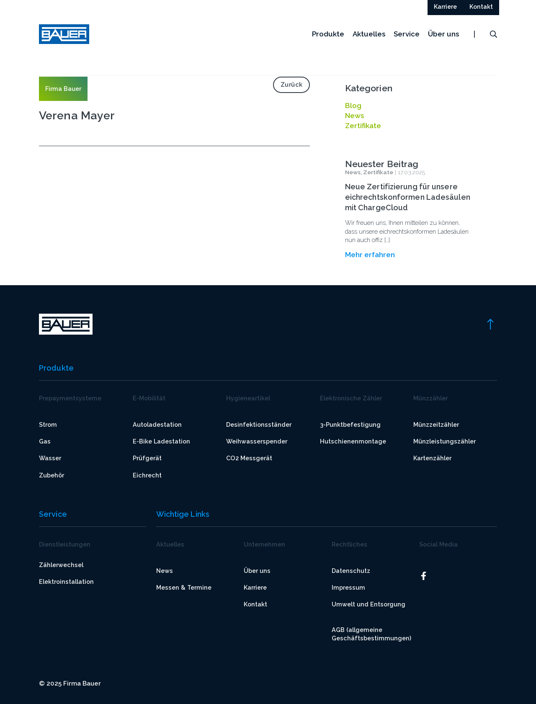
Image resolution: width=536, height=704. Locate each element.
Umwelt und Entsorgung (368, 604)
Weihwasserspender (256, 441)
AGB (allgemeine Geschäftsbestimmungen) (371, 634)
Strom (48, 424)
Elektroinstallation (66, 581)
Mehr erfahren (370, 254)
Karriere (255, 587)
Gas (45, 441)
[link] (490, 323)
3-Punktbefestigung (350, 424)
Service (407, 37)
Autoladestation (157, 424)
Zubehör (51, 475)
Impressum (348, 587)
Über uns (443, 37)
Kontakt (255, 604)
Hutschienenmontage (353, 441)
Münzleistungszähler (444, 441)
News (164, 570)
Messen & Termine (183, 587)
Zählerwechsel (61, 564)
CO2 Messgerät (249, 458)
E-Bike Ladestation (161, 441)
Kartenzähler (432, 458)
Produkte (328, 37)
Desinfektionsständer (258, 424)
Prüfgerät (147, 458)
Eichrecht (147, 475)
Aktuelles (369, 37)
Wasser (50, 458)
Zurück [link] (292, 84)
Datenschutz (351, 570)
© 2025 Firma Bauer (70, 683)
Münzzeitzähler (436, 424)
